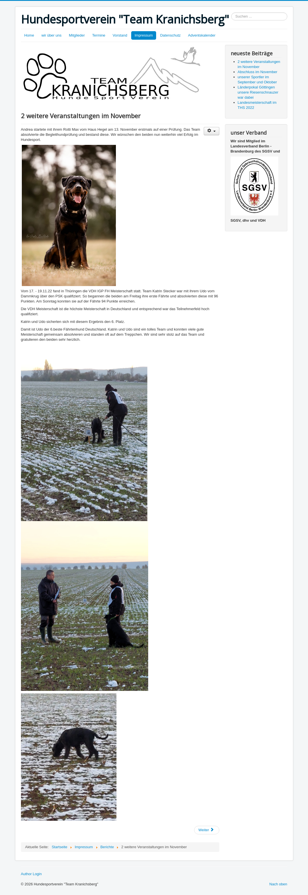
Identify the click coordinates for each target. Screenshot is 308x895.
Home (29, 35)
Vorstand (120, 35)
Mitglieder (77, 35)
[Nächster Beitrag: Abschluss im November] (206, 830)
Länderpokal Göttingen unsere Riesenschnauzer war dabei (258, 92)
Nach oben (278, 884)
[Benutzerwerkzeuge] (211, 131)
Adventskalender (202, 35)
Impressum (144, 35)
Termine (98, 35)
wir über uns (51, 35)
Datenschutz (170, 35)
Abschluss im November (257, 72)
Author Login (31, 874)
